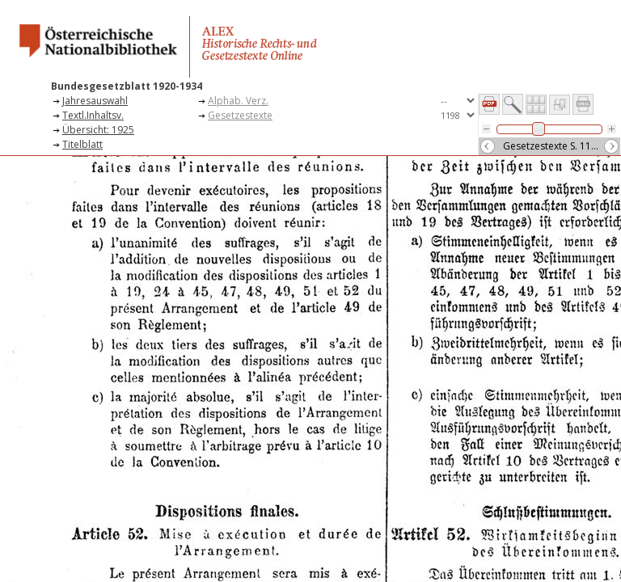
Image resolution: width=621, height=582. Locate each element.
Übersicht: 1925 (98, 130)
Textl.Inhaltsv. (93, 115)
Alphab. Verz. (238, 101)
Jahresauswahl (95, 101)
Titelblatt (82, 144)
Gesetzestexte (240, 115)
